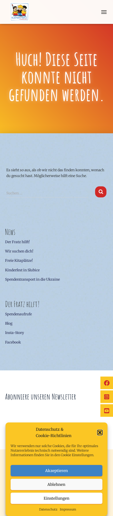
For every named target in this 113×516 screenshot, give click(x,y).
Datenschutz (48, 509)
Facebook (13, 342)
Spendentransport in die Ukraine (32, 279)
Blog (9, 323)
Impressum (68, 509)
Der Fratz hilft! (17, 242)
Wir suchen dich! (19, 251)
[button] (99, 432)
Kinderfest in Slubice (22, 270)
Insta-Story (14, 332)
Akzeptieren (56, 470)
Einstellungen (56, 498)
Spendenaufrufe (18, 314)
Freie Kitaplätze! (19, 260)
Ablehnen (56, 484)
